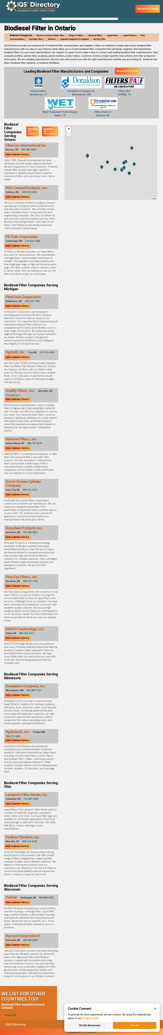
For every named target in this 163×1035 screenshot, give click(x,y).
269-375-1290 (32, 301)
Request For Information (50, 131)
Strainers (52, 39)
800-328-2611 (26, 633)
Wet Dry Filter (99, 39)
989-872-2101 (30, 490)
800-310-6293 (29, 841)
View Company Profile (17, 154)
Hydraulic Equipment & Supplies (74, 39)
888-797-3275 (34, 443)
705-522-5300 (29, 192)
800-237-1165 (30, 581)
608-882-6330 (30, 940)
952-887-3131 (34, 690)
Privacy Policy (90, 1018)
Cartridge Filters (35, 39)
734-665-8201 (30, 532)
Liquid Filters (112, 35)
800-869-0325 (46, 897)
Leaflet (153, 199)
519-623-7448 (32, 241)
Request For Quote (147, 8)
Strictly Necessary (89, 1025)
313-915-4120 (47, 352)
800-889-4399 (28, 149)
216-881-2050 (31, 799)
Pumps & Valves (75, 35)
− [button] (69, 134)
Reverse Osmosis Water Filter (50, 35)
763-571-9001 (13, 736)
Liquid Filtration (129, 35)
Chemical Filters (95, 35)
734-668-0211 (13, 395)
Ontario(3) (10, 1015)
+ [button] (69, 129)
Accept (135, 1025)
